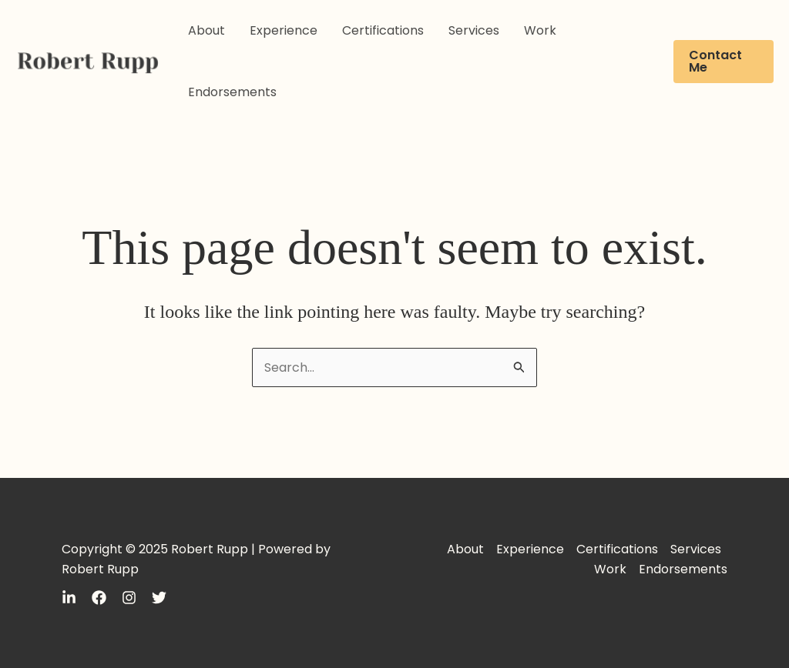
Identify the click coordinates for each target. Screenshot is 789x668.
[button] (723, 61)
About (206, 30)
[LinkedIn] (69, 597)
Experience (283, 30)
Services (473, 30)
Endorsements (232, 92)
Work (540, 30)
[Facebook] (99, 597)
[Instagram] (129, 597)
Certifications (383, 30)
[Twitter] (159, 597)
